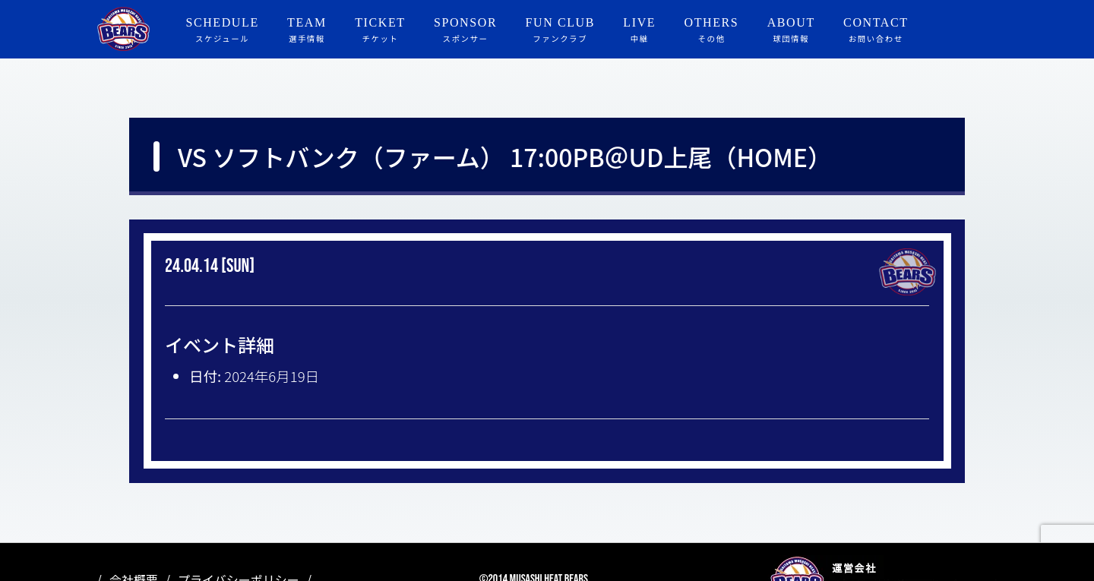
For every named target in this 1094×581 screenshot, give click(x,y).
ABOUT (791, 30)
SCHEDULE (221, 30)
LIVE (639, 30)
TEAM (307, 30)
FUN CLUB (560, 30)
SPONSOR (465, 30)
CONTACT (875, 30)
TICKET (380, 30)
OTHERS (712, 30)
